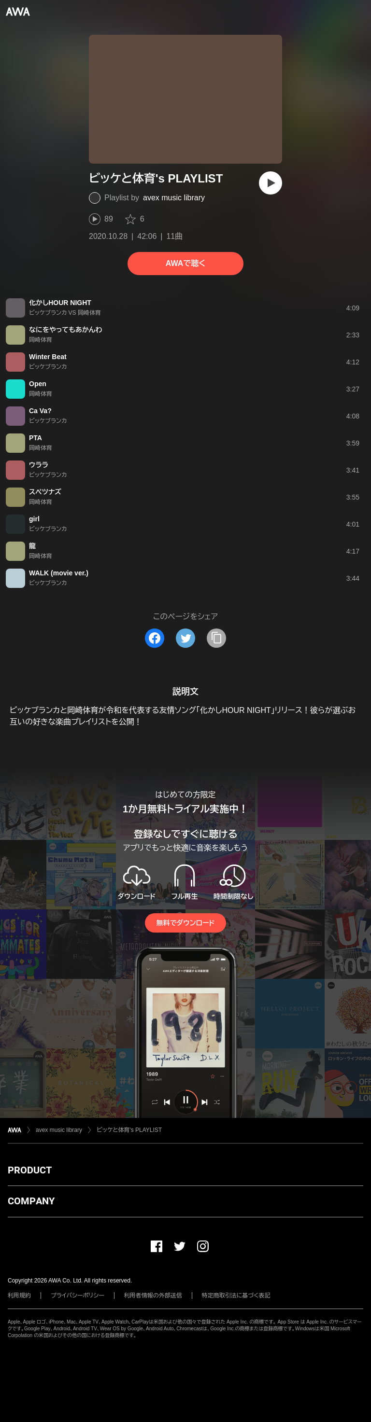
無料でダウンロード (185, 923)
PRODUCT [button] (30, 1170)
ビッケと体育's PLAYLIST (129, 1130)
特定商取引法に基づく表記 (236, 1295)
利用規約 (19, 1295)
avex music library (174, 198)
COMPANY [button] (31, 1201)
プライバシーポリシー (77, 1295)
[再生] (270, 183)
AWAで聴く (185, 263)
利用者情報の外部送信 (153, 1295)
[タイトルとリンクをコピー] (216, 638)
